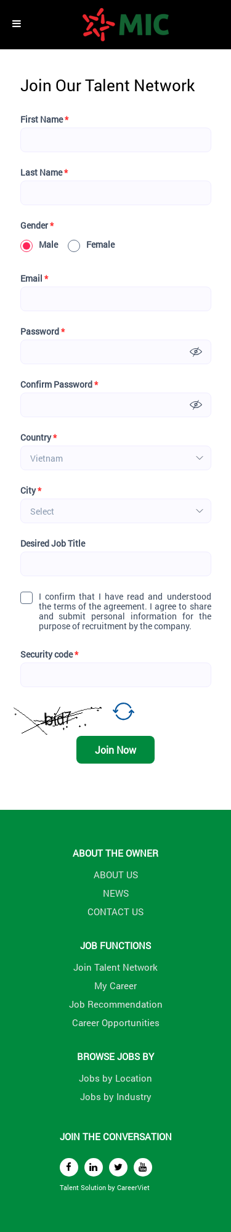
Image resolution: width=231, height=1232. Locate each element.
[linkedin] (93, 1167)
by (112, 1187)
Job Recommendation (116, 1004)
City (30, 491)
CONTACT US (115, 911)
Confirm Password (59, 385)
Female (91, 245)
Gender (37, 225)
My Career (115, 985)
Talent (70, 1187)
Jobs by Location (115, 1078)
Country (38, 438)
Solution (94, 1187)
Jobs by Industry (116, 1096)
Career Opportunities (116, 1022)
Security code (49, 654)
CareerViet (133, 1187)
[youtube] (143, 1167)
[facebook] (69, 1167)
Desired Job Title (52, 544)
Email (34, 279)
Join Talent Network (115, 967)
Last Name (44, 172)
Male (39, 245)
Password (42, 332)
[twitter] (118, 1167)
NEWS (116, 893)
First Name (44, 119)
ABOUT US (116, 874)
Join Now (115, 749)
